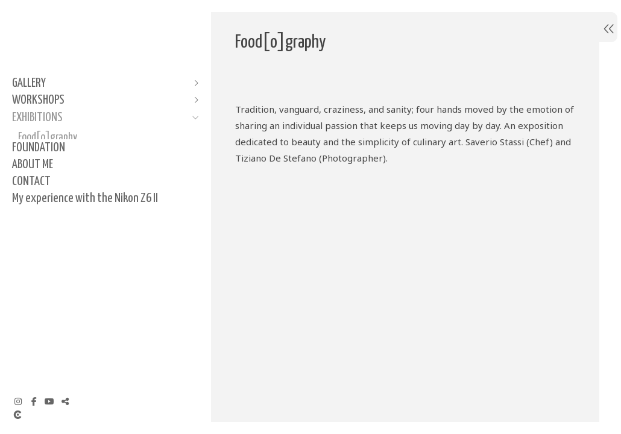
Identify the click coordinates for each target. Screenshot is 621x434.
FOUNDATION (38, 223)
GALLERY (29, 83)
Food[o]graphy (47, 137)
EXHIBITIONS (37, 118)
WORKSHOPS (38, 100)
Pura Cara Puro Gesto (58, 154)
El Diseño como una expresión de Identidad (80, 178)
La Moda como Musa (55, 203)
